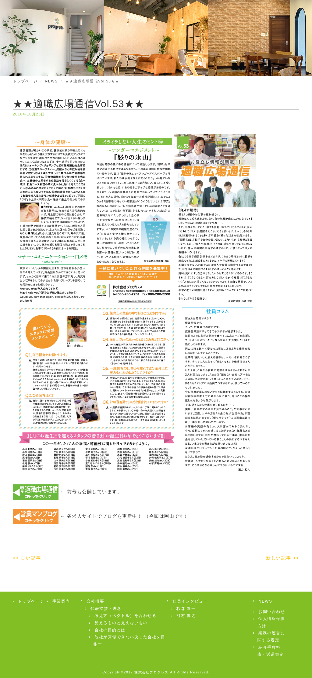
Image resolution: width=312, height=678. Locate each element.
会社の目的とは (108, 630)
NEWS (51, 81)
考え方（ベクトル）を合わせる (123, 615)
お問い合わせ (269, 611)
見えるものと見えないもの (119, 623)
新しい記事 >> (282, 557)
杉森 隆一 (184, 608)
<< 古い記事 (27, 557)
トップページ (25, 81)
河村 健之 (184, 615)
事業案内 (58, 601)
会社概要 (93, 601)
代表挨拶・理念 (104, 608)
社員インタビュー (188, 601)
